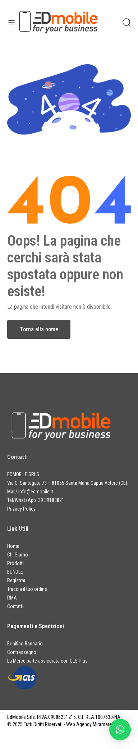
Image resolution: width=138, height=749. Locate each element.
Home (13, 546)
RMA (12, 598)
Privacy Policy (21, 509)
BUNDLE (15, 572)
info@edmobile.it (35, 491)
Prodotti (15, 563)
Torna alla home (39, 329)
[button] (120, 729)
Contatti (15, 606)
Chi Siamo (17, 555)
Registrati (17, 580)
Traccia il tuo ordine (27, 589)
